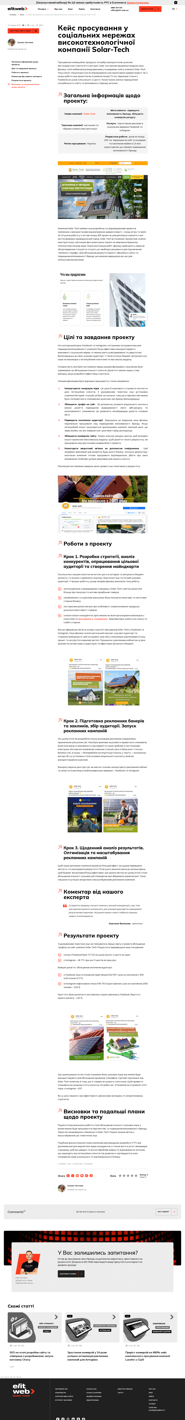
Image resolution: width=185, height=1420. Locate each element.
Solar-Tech (89, 113)
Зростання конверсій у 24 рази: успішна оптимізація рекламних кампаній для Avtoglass (87, 1356)
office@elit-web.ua (119, 10)
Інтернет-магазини (63, 1400)
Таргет (121, 1393)
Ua (173, 9)
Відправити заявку (68, 1274)
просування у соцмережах (93, 619)
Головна (13, 15)
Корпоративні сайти (64, 1396)
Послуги (42, 9)
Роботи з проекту (20, 72)
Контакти (95, 9)
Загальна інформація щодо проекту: (25, 63)
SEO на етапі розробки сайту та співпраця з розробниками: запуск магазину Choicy (31, 1356)
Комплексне (60, 1393)
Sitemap (152, 1404)
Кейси (82, 9)
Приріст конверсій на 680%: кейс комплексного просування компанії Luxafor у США (147, 1356)
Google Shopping (93, 1393)
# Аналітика (77, 1164)
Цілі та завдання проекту (24, 68)
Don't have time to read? (20, 31)
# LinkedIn (62, 1164)
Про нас (58, 9)
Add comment (163, 1212)
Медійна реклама (93, 1396)
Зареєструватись (138, 2)
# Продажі (88, 1164)
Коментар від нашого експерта (27, 76)
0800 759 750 (116, 8)
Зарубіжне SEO (61, 1389)
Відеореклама (92, 1400)
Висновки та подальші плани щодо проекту (26, 85)
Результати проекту (21, 80)
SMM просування (125, 1389)
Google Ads (91, 1389)
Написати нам (147, 9)
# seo (69, 1164)
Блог (70, 9)
